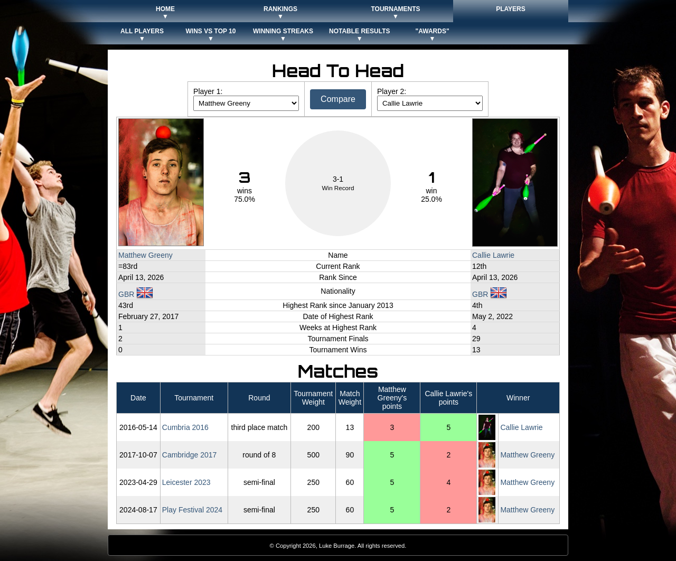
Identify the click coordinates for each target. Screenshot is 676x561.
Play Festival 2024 (192, 510)
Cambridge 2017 (189, 455)
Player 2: (391, 91)
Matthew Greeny (145, 255)
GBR (135, 294)
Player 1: (207, 91)
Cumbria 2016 (185, 427)
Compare (338, 99)
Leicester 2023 (186, 482)
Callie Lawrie (493, 255)
